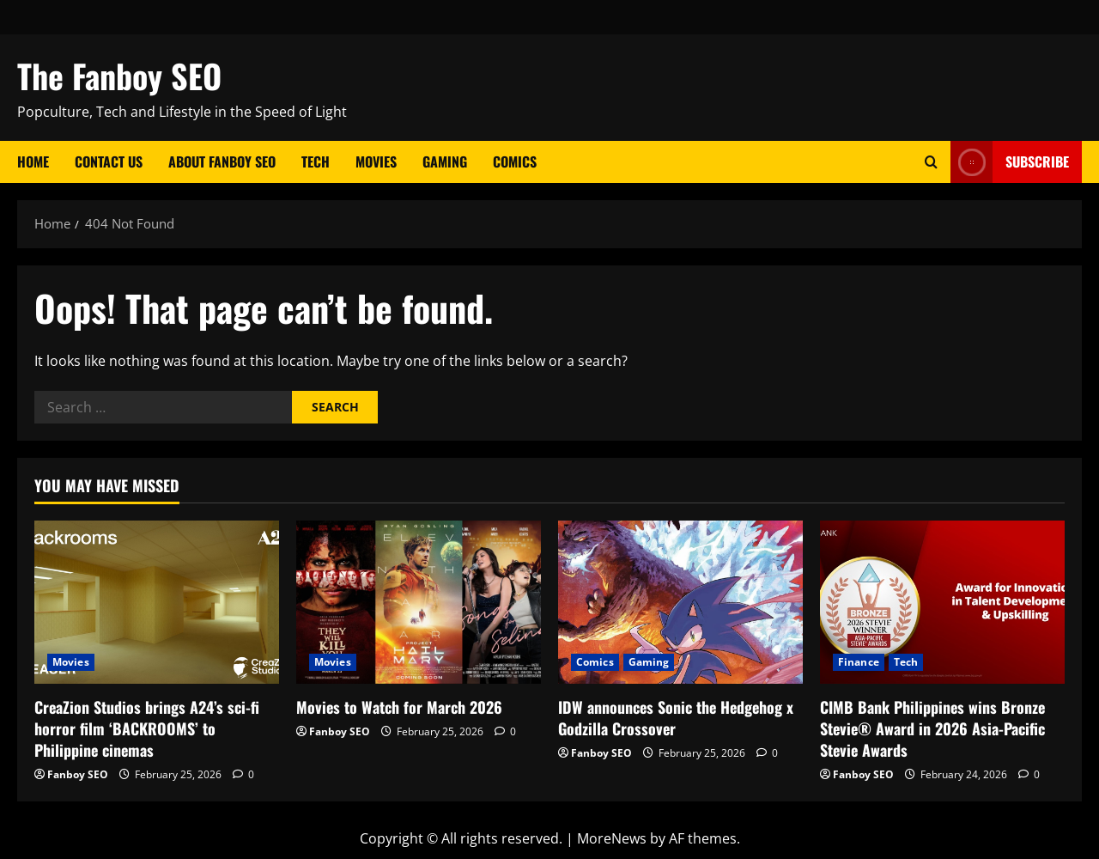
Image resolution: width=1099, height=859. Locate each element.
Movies (376, 161)
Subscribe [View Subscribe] (1009, 162)
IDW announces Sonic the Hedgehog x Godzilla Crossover (675, 718)
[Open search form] (931, 162)
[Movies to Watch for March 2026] (418, 602)
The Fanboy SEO (119, 76)
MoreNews (612, 838)
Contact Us (109, 161)
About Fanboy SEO (222, 161)
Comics (515, 161)
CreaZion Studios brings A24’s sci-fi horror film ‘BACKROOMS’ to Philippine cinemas (146, 728)
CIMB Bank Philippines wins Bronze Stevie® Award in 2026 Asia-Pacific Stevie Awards (932, 728)
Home (33, 161)
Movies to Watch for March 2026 (399, 707)
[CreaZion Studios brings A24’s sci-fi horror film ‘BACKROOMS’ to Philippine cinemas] (156, 602)
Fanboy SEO (77, 774)
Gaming (444, 161)
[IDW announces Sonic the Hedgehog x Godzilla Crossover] (680, 602)
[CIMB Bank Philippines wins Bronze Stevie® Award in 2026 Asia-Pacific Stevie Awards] (942, 602)
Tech (315, 161)
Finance (858, 662)
